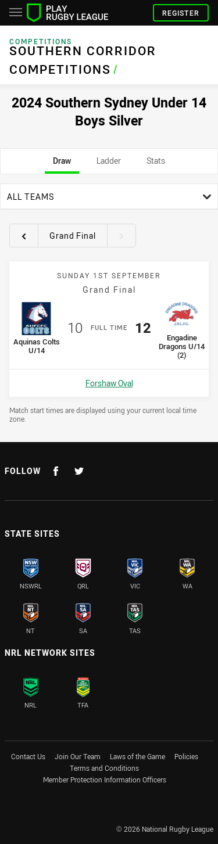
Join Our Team (78, 756)
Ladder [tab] (109, 164)
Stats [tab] (156, 164)
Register (180, 12)
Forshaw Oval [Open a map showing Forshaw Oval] (109, 383)
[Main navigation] (15, 13)
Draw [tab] (62, 164)
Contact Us (28, 756)
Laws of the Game (137, 756)
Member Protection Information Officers (104, 779)
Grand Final (72, 235)
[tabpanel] (109, 303)
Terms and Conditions (104, 768)
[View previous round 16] (24, 236)
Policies (186, 756)
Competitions (40, 41)
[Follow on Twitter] (79, 471)
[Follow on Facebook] (55, 471)
